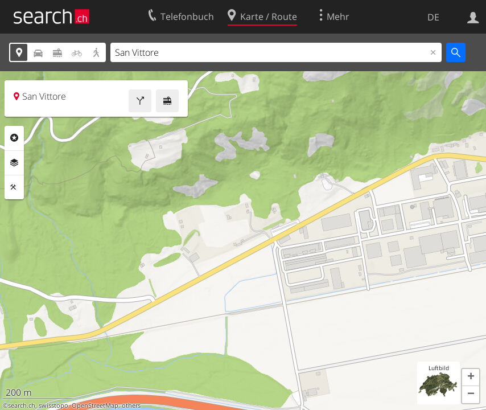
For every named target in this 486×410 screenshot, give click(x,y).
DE (433, 17)
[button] (470, 377)
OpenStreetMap (95, 405)
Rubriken (14, 138)
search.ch (21, 405)
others (131, 405)
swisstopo (53, 405)
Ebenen (14, 163)
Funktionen (14, 187)
